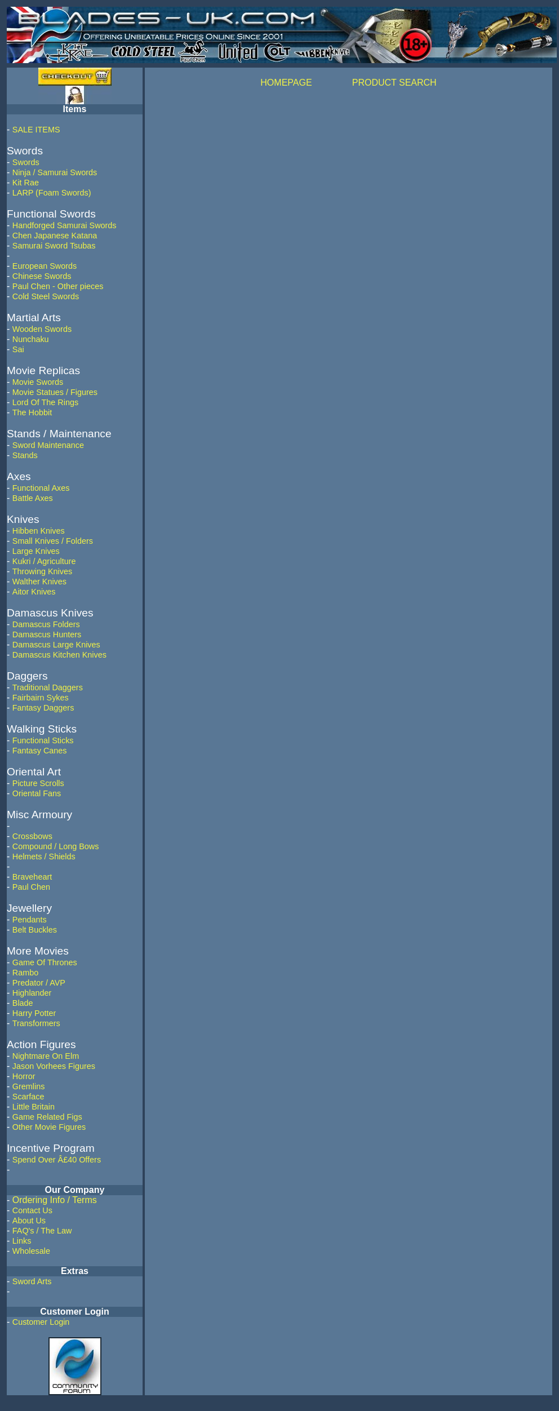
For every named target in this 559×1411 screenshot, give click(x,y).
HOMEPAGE (286, 82)
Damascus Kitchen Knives (59, 654)
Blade (22, 1003)
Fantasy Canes (39, 750)
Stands (25, 455)
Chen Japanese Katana (54, 235)
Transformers (36, 1023)
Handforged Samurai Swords (64, 225)
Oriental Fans (36, 793)
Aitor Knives (34, 591)
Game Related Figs (47, 1116)
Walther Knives (39, 581)
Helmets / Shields (44, 856)
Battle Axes (32, 498)
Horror (24, 1076)
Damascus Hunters (46, 634)
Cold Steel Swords (45, 296)
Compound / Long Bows (55, 846)
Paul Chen (31, 886)
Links (22, 1240)
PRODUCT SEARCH (394, 82)
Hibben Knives (38, 530)
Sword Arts (32, 1281)
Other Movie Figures (49, 1127)
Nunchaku (30, 339)
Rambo (25, 972)
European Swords (44, 265)
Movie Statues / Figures (54, 392)
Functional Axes (41, 487)
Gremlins (28, 1086)
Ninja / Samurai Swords (54, 172)
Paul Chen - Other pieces (58, 286)
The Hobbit (32, 412)
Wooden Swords (42, 329)
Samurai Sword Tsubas (54, 245)
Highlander (32, 992)
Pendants (29, 919)
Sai (18, 349)
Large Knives (36, 551)
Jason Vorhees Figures (53, 1066)
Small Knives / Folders (52, 540)
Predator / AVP (38, 982)
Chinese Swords (42, 276)
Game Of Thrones (44, 962)
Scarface (28, 1096)
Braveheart (32, 876)
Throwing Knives (42, 571)
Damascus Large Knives (56, 644)
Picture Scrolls (38, 783)
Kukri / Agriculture (44, 561)
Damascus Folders (46, 624)
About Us (29, 1220)
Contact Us (32, 1210)
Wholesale (31, 1250)
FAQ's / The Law (42, 1230)
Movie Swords (37, 382)
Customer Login (41, 1321)
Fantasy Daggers (43, 707)
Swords (25, 162)
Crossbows (32, 836)
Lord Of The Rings (45, 402)
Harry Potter (34, 1013)
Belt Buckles (34, 929)
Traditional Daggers (47, 687)
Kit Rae (25, 182)
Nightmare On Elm (45, 1056)
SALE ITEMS (36, 129)
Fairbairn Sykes (40, 697)
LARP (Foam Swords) (51, 192)
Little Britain (33, 1106)
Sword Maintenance (48, 445)
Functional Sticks (43, 740)
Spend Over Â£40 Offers (56, 1159)
